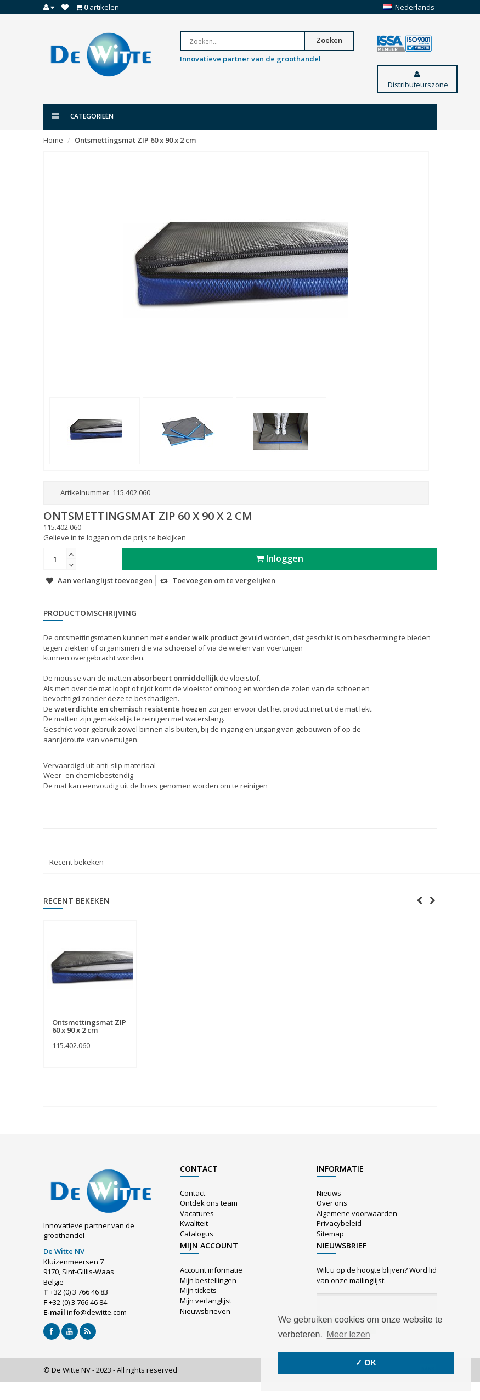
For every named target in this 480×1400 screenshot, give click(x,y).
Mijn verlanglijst (205, 1301)
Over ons (332, 1203)
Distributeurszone (417, 80)
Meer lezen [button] (348, 1334)
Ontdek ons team (209, 1203)
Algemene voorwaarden (357, 1213)
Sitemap (330, 1234)
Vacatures (197, 1213)
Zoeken (329, 40)
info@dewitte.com (97, 1312)
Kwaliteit (194, 1223)
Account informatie (211, 1270)
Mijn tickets (198, 1290)
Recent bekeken (76, 862)
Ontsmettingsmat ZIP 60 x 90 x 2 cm (135, 140)
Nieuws (329, 1193)
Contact (192, 1193)
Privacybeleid (339, 1223)
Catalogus (196, 1234)
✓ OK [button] (365, 1362)
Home (53, 140)
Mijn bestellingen (208, 1280)
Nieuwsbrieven (205, 1311)
